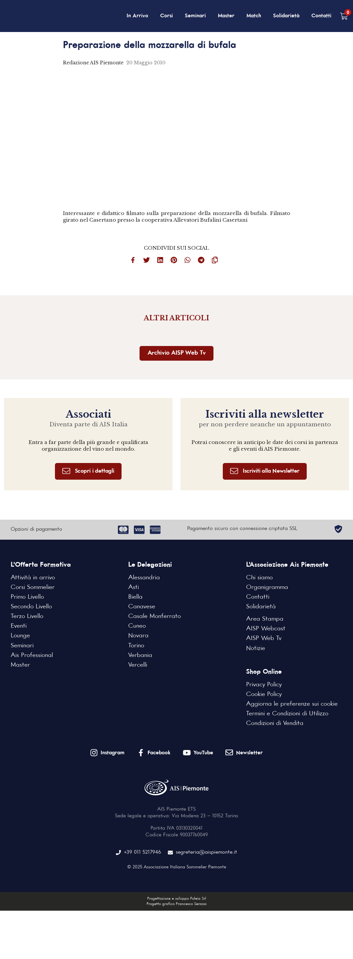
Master (226, 16)
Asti (133, 587)
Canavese (141, 607)
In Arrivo (137, 16)
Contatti (321, 16)
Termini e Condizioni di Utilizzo (287, 714)
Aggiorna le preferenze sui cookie (292, 704)
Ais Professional (32, 655)
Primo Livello (27, 597)
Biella (135, 597)
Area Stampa (264, 619)
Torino (136, 646)
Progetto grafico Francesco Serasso (176, 904)
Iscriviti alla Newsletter (264, 471)
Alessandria (144, 578)
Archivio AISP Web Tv (177, 353)
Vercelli (137, 665)
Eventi (19, 626)
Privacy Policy (264, 685)
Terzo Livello (27, 616)
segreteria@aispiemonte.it (202, 852)
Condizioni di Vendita (274, 723)
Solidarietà (286, 16)
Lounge (20, 636)
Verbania (140, 655)
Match (253, 16)
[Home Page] (39, 16)
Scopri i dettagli (88, 471)
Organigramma (267, 587)
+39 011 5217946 (138, 852)
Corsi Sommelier (33, 587)
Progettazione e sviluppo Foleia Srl (176, 899)
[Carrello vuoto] (343, 16)
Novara (138, 636)
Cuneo (137, 626)
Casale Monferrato (154, 616)
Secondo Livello (31, 607)
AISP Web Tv (263, 638)
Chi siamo (259, 578)
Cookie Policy (264, 694)
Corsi (166, 16)
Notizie (255, 648)
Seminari (195, 16)
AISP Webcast (265, 629)
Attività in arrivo (33, 578)
